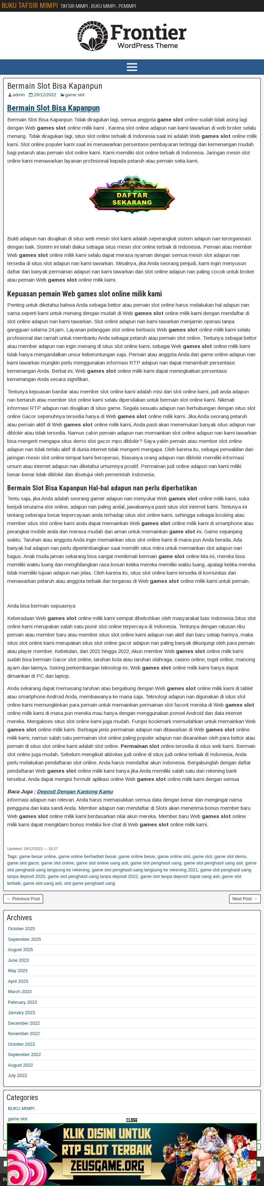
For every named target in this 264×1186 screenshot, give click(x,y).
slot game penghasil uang (89, 883)
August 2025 (20, 949)
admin (19, 94)
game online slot (173, 856)
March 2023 (20, 991)
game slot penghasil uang (155, 863)
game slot (75, 94)
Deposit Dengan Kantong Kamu (75, 791)
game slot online (57, 863)
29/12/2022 (45, 94)
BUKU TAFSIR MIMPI (29, 5)
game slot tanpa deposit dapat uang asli (179, 876)
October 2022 (21, 1044)
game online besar (137, 856)
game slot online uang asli (102, 863)
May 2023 (18, 970)
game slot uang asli (42, 883)
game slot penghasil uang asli (213, 863)
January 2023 (21, 1012)
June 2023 (18, 960)
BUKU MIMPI (21, 1108)
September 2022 (24, 1054)
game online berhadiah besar (87, 856)
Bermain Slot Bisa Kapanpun (54, 86)
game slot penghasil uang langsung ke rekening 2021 (145, 869)
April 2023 (18, 981)
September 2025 (24, 939)
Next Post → (244, 898)
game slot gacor (23, 863)
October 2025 (21, 928)
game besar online (37, 856)
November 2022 (24, 1033)
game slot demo (230, 856)
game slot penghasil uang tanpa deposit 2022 (93, 876)
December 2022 (24, 1023)
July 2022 (17, 1075)
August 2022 (20, 1065)
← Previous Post (23, 898)
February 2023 (22, 1002)
